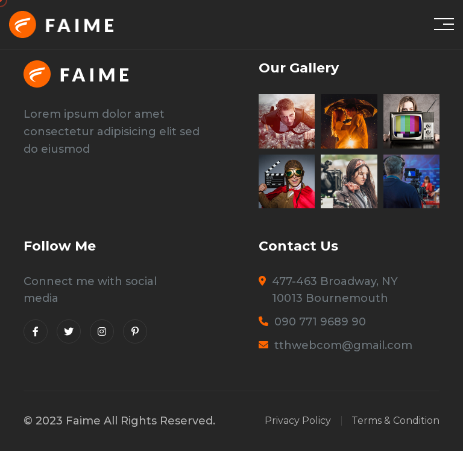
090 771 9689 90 (320, 321)
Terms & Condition (395, 421)
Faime (83, 420)
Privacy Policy (298, 421)
